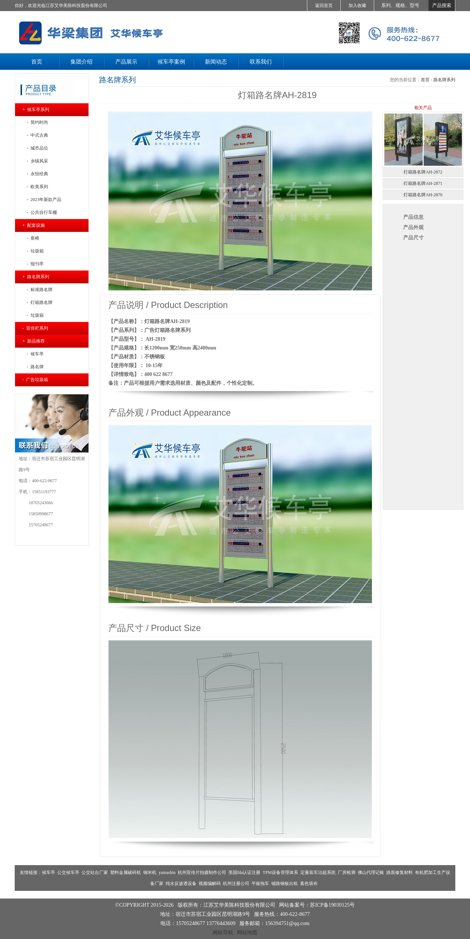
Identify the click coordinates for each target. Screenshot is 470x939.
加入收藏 (357, 5)
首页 (425, 79)
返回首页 (324, 5)
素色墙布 (309, 883)
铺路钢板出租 (284, 883)
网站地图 (247, 932)
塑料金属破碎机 (125, 872)
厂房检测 (346, 872)
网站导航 (223, 932)
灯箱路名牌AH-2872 (423, 172)
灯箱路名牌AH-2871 (423, 183)
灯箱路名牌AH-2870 (423, 194)
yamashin (167, 872)
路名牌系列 (444, 79)
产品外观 (413, 227)
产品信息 (413, 217)
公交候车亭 (68, 872)
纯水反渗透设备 (181, 883)
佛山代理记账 (371, 872)
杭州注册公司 (236, 883)
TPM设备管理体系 (280, 872)
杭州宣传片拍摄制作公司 (202, 872)
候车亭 (48, 872)
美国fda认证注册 (244, 872)
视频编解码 (210, 883)
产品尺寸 (413, 237)
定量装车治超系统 (318, 872)
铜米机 (149, 872)
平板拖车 (260, 883)
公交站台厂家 (95, 872)
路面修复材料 (399, 872)
